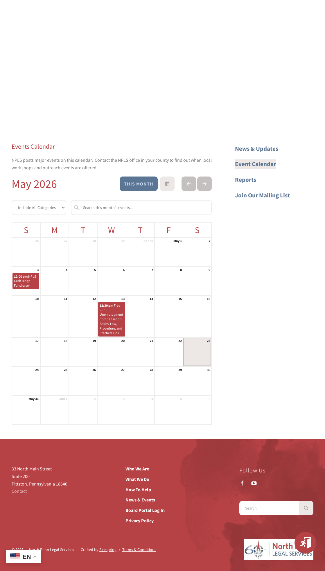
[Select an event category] (39, 207)
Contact (19, 491)
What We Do (137, 479)
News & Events (140, 500)
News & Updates (256, 148)
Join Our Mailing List (262, 195)
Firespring (107, 549)
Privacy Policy (139, 520)
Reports (245, 179)
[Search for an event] (141, 207)
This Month (138, 184)
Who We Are (137, 469)
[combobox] (269, 508)
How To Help (138, 489)
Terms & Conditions (139, 549)
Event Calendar (255, 164)
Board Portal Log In (145, 510)
